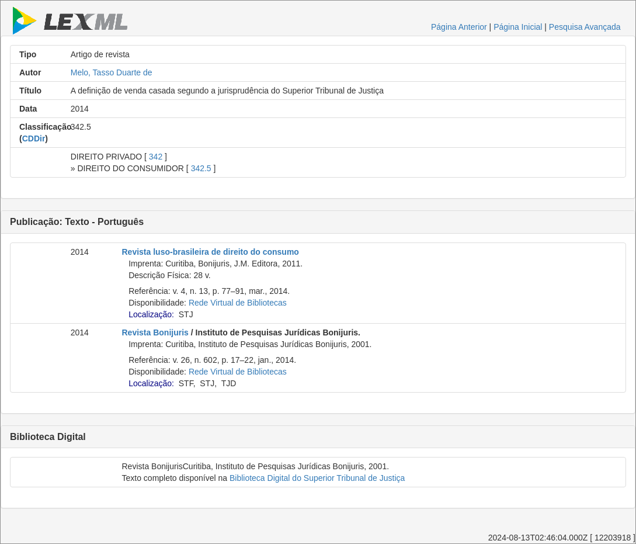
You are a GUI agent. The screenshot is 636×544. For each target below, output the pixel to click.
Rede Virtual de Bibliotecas (238, 302)
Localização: (151, 314)
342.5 (201, 168)
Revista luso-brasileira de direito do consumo (210, 252)
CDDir (34, 138)
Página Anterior (459, 27)
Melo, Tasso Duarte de (111, 72)
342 (155, 156)
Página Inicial (517, 27)
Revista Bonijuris (155, 332)
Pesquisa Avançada (585, 27)
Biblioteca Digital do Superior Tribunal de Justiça (317, 478)
